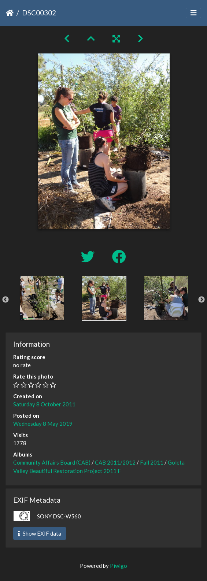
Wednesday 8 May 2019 (43, 423)
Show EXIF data (39, 533)
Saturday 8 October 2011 (44, 404)
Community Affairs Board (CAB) (51, 462)
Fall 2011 (151, 462)
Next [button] (201, 299)
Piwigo (118, 565)
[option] (42, 298)
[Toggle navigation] (193, 13)
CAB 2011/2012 (115, 462)
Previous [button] (5, 299)
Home (10, 13)
